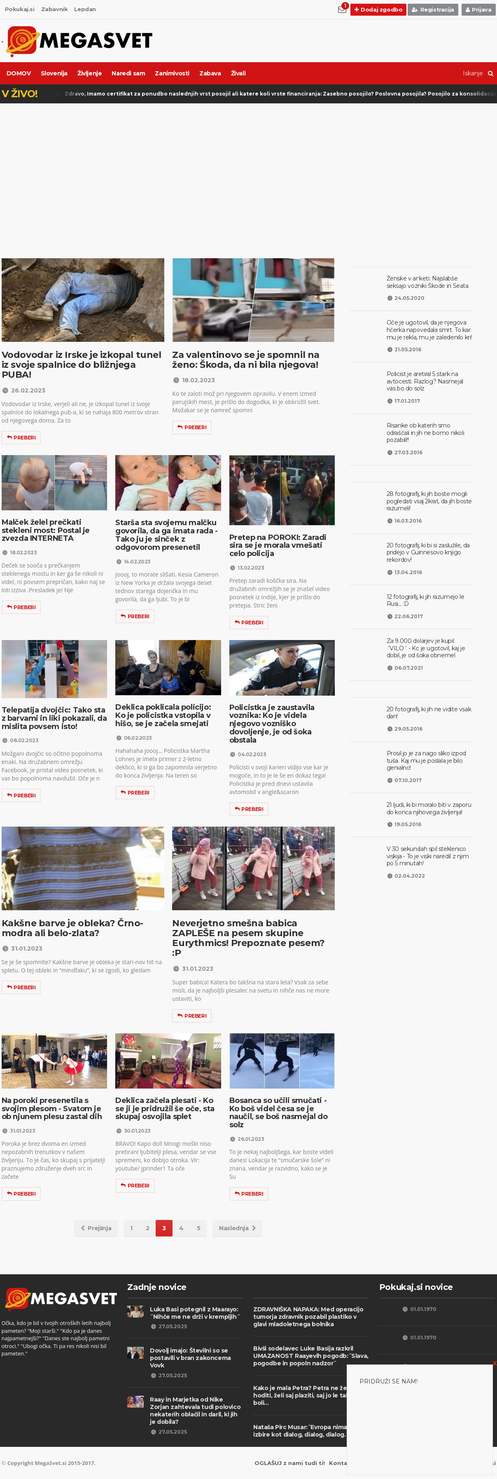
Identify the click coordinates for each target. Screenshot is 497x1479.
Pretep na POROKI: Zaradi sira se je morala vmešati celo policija (278, 545)
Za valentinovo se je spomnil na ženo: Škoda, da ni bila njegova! (246, 359)
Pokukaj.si (20, 9)
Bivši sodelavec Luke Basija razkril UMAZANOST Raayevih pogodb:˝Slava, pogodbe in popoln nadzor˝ (311, 1356)
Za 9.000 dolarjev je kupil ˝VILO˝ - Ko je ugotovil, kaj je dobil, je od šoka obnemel (426, 648)
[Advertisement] (249, 167)
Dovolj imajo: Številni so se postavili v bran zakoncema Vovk (190, 1358)
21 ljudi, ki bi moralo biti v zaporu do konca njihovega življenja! (429, 808)
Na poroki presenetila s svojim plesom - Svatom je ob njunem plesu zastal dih (52, 1109)
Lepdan (85, 9)
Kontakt (341, 1463)
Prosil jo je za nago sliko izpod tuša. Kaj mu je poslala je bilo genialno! (426, 760)
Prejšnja (96, 1228)
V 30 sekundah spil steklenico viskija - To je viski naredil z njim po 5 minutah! (428, 856)
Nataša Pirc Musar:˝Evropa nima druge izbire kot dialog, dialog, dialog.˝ (310, 1430)
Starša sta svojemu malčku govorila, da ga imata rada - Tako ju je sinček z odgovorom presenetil (166, 534)
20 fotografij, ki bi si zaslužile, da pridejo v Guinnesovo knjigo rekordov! (428, 552)
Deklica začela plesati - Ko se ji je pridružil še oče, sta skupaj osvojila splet (165, 1109)
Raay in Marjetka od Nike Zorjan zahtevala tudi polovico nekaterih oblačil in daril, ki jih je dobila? (195, 1411)
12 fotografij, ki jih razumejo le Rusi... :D (425, 600)
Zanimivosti (172, 73)
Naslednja (237, 1228)
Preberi (21, 437)
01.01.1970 (419, 1309)
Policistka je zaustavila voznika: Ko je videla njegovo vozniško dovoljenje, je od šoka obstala (272, 724)
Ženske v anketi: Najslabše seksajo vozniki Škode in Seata (428, 282)
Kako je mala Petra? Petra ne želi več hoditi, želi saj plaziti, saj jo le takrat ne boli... (310, 1395)
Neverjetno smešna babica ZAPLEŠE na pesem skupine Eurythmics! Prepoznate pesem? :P (248, 938)
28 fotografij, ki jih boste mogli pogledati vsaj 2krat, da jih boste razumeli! (429, 501)
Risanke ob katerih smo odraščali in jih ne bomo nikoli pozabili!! (425, 433)
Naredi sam (128, 73)
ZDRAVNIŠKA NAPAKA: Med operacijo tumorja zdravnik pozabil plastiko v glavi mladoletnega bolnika (308, 1317)
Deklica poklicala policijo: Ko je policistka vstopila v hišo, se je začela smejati (163, 715)
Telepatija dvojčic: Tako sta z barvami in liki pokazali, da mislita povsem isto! (54, 718)
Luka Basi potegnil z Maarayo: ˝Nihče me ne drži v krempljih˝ (195, 1313)
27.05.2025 (168, 1326)
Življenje (89, 73)
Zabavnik (54, 9)
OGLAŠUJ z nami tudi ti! (289, 1463)
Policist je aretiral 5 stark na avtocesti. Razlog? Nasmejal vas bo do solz (425, 381)
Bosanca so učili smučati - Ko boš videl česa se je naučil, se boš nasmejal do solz (278, 1112)
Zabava (210, 73)
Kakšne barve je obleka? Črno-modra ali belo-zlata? (72, 928)
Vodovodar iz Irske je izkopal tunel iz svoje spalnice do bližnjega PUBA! (81, 364)
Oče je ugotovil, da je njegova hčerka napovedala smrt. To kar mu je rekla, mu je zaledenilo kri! (429, 330)
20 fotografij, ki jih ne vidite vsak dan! (429, 713)
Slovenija (54, 73)
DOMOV (19, 73)
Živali (238, 73)
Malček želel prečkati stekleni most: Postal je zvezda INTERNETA (46, 530)
